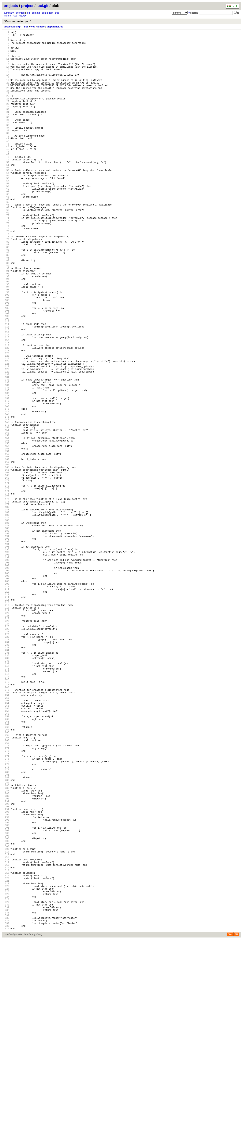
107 (6, 374)
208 (6, 699)
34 (6, 139)
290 (6, 963)
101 (6, 354)
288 (6, 957)
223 (6, 747)
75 (6, 271)
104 (6, 364)
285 (6, 947)
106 (6, 371)
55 (6, 206)
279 (6, 928)
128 (6, 441)
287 (6, 953)
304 (6, 1008)
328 (6, 1085)
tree (57, 12)
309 (6, 1024)
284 (6, 944)
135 (6, 464)
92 (6, 325)
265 (6, 882)
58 (6, 216)
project (27, 6)
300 (6, 995)
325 (6, 1076)
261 (6, 870)
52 (6, 197)
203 (6, 683)
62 (6, 229)
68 (6, 248)
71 (6, 258)
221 (6, 741)
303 (6, 1005)
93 (6, 329)
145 (6, 496)
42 (6, 164)
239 (6, 799)
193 (6, 651)
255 (6, 850)
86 (6, 306)
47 (6, 181)
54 (6, 203)
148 (6, 506)
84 (6, 300)
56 (6, 210)
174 (6, 589)
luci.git (42, 6)
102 (6, 358)
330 (6, 1092)
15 (6, 78)
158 (6, 538)
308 (6, 1021)
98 (6, 345)
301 (6, 998)
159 (6, 541)
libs (26, 26)
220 (6, 738)
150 (6, 512)
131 (6, 451)
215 (6, 721)
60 (6, 222)
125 (6, 432)
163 (6, 554)
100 (6, 351)
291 (6, 966)
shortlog (20, 12)
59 (6, 219)
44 (6, 171)
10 (6, 61)
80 (6, 287)
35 (6, 142)
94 (6, 332)
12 (6, 68)
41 (6, 161)
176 (6, 596)
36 (6, 145)
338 (6, 1118)
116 (6, 403)
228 (6, 763)
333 (6, 1101)
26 (6, 113)
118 (6, 409)
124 (6, 428)
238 (6, 796)
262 (6, 873)
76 (6, 274)
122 (6, 422)
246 (6, 821)
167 (6, 567)
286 (6, 950)
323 (6, 1069)
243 (6, 812)
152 (6, 519)
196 (6, 660)
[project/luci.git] (13, 26)
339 (6, 1121)
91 (6, 322)
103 (6, 361)
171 (6, 580)
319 (6, 1056)
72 (6, 261)
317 (6, 1050)
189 (6, 638)
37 (6, 148)
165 (6, 560)
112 (6, 390)
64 (6, 235)
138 (6, 474)
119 (6, 412)
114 (6, 396)
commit (36, 12)
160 (6, 544)
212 (6, 712)
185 (6, 625)
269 (6, 895)
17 (6, 84)
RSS (236, 1127)
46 (6, 177)
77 (6, 277)
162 (6, 551)
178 (6, 602)
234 (6, 783)
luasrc (41, 26)
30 (6, 126)
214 (6, 718)
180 (6, 609)
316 (6, 1047)
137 (6, 470)
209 (6, 702)
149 (6, 509)
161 (6, 548)
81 (6, 290)
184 (6, 622)
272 (6, 905)
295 (6, 979)
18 (6, 87)
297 (6, 985)
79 (6, 284)
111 (6, 387)
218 (6, 731)
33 (6, 135)
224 (6, 750)
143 (6, 490)
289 (6, 960)
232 (6, 776)
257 (6, 857)
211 (6, 709)
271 (6, 902)
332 (6, 1098)
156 (6, 532)
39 (6, 155)
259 (6, 863)
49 (6, 187)
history (7, 15)
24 (6, 107)
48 (6, 184)
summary (9, 12)
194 (6, 654)
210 (6, 705)
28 (6, 119)
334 (6, 1105)
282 (6, 937)
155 (6, 528)
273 (6, 908)
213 (6, 715)
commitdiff (47, 12)
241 (6, 805)
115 (6, 400)
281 (6, 934)
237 (6, 792)
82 (6, 293)
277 (6, 921)
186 (6, 628)
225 (6, 754)
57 (6, 213)
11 (6, 65)
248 (6, 828)
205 (6, 689)
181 (6, 612)
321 (6, 1063)
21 (6, 97)
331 (6, 1095)
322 (6, 1066)
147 (6, 503)
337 (6, 1114)
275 (6, 915)
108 (6, 377)
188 (6, 635)
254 (6, 847)
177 (6, 599)
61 (6, 226)
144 (6, 493)
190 (6, 641)
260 (6, 866)
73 (6, 264)
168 (6, 570)
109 (6, 380)
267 (6, 889)
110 (6, 383)
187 (6, 631)
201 (6, 676)
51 (6, 193)
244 (6, 815)
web (33, 26)
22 (6, 100)
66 (6, 242)
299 (6, 992)
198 (6, 667)
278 (6, 924)
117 (6, 406)
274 (6, 911)
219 (6, 734)
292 (6, 969)
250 (6, 834)
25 (6, 110)
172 (6, 583)
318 (6, 1053)
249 (6, 831)
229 (6, 767)
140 (6, 480)
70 (6, 255)
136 (6, 467)
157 (6, 535)
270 (6, 899)
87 (6, 309)
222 (6, 744)
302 (6, 1002)
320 (6, 1060)
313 (6, 1037)
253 (6, 844)
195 (6, 657)
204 (6, 686)
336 (6, 1111)
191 (6, 644)
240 (6, 802)
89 (6, 316)
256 (6, 853)
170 (6, 577)
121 (6, 419)
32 (6, 132)
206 (6, 693)
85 (6, 303)
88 (6, 313)
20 (6, 94)
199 (6, 670)
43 (6, 168)
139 (6, 477)
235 (6, 786)
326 (6, 1079)
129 (6, 445)
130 (6, 448)
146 (6, 499)
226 (6, 757)
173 (6, 586)
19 (6, 90)
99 (6, 348)
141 (6, 483)
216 (6, 725)
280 (6, 931)
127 (6, 438)
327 (6, 1082)
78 (6, 280)
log (28, 12)
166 (6, 564)
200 (6, 673)
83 (6, 296)
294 (6, 976)
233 (6, 779)
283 (6, 940)
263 (6, 876)
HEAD (22, 15)
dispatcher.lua (55, 26)
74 (6, 268)
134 (6, 461)
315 (6, 1043)
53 (6, 200)
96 (6, 338)
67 (6, 245)
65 (6, 239)
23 (6, 103)
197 (6, 664)
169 (6, 573)
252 (6, 841)
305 (6, 1011)
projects (11, 6)
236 (6, 789)
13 (6, 71)
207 (6, 696)
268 (6, 892)
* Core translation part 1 (18, 21)
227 (6, 760)
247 (6, 825)
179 (6, 606)
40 (6, 158)
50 (6, 190)
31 (6, 129)
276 (6, 918)
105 (6, 367)
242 (6, 808)
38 (6, 152)
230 (6, 770)
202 (6, 680)
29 (6, 123)
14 (6, 74)
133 (6, 457)
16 (6, 81)
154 (6, 525)
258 (6, 860)
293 (6, 973)
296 (6, 982)
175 (6, 593)
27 (6, 116)
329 (6, 1089)
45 (6, 174)
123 (6, 425)
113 (6, 393)
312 (6, 1034)
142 (6, 486)
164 (6, 557)
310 (6, 1027)
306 (6, 1014)
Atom (230, 1127)
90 (6, 319)
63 (6, 232)
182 (6, 615)
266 (6, 886)
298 (6, 989)
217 (6, 728)
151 (6, 515)
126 (6, 435)
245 (6, 818)
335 (6, 1108)
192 (6, 647)
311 (6, 1031)
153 (6, 522)
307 (6, 1018)
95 (6, 335)
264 (6, 879)
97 (6, 342)
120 (6, 416)
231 (6, 773)
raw (15, 15)
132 (6, 454)
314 (6, 1040)
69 (6, 251)
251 (6, 837)
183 (6, 618)
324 (6, 1072)
